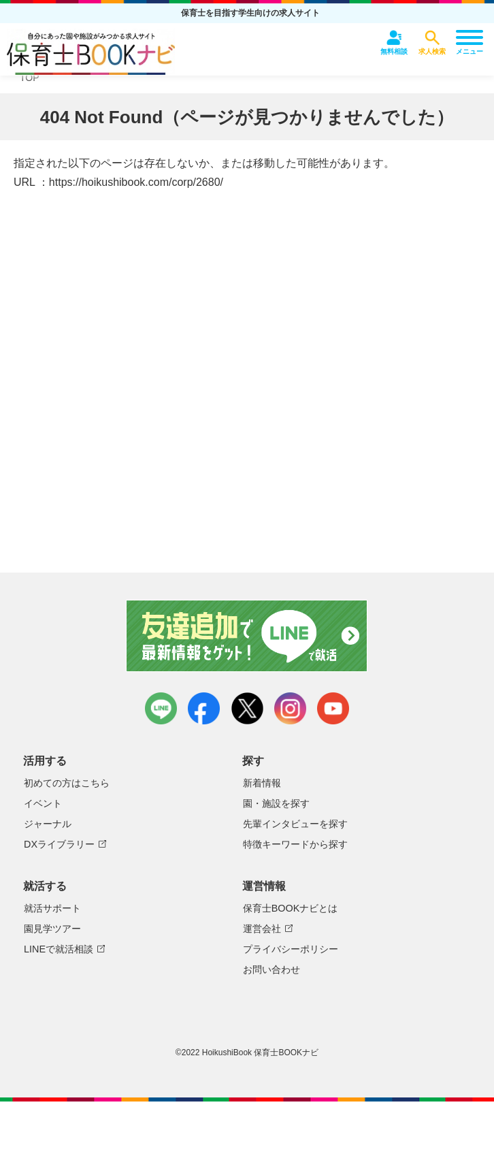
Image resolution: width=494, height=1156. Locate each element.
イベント (43, 803)
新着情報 (262, 782)
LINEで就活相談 (58, 949)
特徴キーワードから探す (295, 844)
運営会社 (262, 928)
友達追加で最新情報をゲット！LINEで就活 (247, 636)
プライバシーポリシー (290, 949)
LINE (161, 708)
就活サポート (52, 908)
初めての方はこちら (67, 782)
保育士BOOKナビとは (290, 908)
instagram (290, 708)
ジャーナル (47, 823)
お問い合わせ (271, 969)
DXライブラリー (59, 844)
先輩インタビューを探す (295, 823)
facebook (204, 708)
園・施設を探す (276, 803)
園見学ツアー (52, 928)
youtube (333, 708)
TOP (29, 77)
